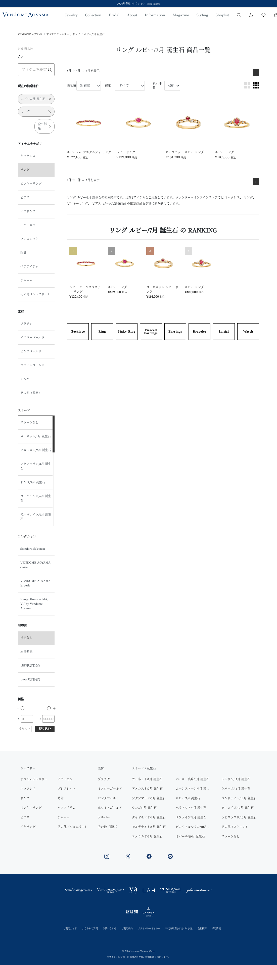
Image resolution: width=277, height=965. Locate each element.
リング (76, 34)
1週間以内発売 (30, 665)
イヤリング (27, 211)
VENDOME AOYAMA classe (35, 565)
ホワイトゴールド (32, 365)
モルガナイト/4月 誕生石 (35, 517)
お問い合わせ (109, 928)
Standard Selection (32, 548)
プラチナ (26, 324)
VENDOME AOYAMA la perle (35, 583)
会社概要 (202, 928)
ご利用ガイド (70, 928)
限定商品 (136, 203)
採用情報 (216, 928)
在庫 (108, 85)
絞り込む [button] (45, 729)
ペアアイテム (29, 266)
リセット (25, 729)
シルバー (26, 379)
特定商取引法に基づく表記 (179, 928)
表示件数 (157, 86)
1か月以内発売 (30, 679)
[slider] (22, 708)
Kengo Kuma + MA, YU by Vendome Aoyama (34, 604)
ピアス (24, 197)
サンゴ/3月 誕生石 (32, 482)
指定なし (26, 638)
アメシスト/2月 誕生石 (35, 450)
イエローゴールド (32, 337)
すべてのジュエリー (57, 34)
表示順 (71, 85)
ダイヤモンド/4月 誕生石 (35, 498)
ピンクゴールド (30, 351)
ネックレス (27, 156)
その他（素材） (30, 393)
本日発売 (26, 652)
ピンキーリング (30, 184)
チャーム (26, 280)
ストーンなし (29, 422)
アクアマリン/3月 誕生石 (35, 466)
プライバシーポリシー (149, 928)
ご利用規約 (127, 928)
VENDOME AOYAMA (30, 34)
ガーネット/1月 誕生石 (35, 436)
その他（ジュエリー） (35, 294)
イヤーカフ (27, 225)
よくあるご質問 (90, 928)
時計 (23, 253)
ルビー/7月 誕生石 (94, 34)
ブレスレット (29, 239)
